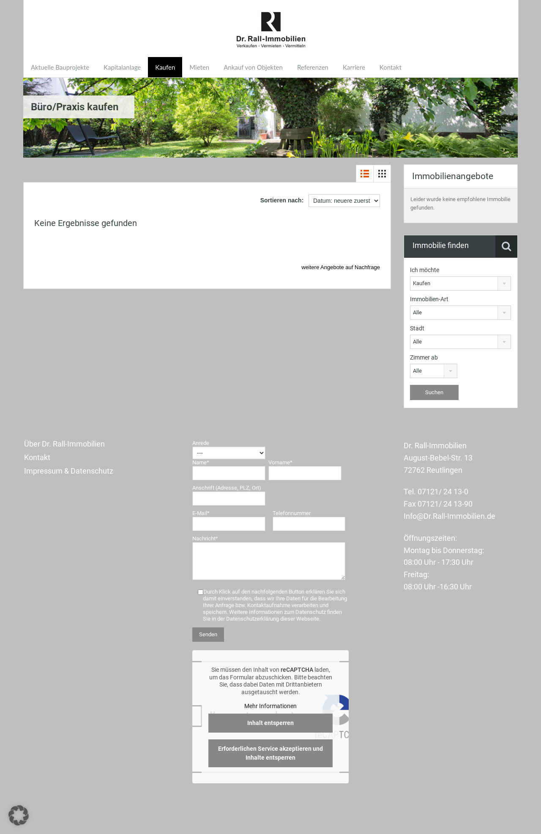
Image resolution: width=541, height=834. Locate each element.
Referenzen (312, 67)
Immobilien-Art (429, 299)
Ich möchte (424, 270)
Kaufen (165, 67)
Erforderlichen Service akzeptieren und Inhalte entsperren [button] (270, 753)
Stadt (417, 328)
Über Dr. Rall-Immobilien (64, 443)
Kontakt (391, 67)
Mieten (199, 67)
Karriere (354, 67)
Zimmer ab (424, 357)
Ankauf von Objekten (253, 67)
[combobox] (460, 283)
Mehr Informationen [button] (270, 706)
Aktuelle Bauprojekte (60, 67)
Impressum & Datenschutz (68, 470)
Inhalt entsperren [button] (270, 723)
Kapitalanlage (122, 67)
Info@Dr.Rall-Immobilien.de (449, 516)
